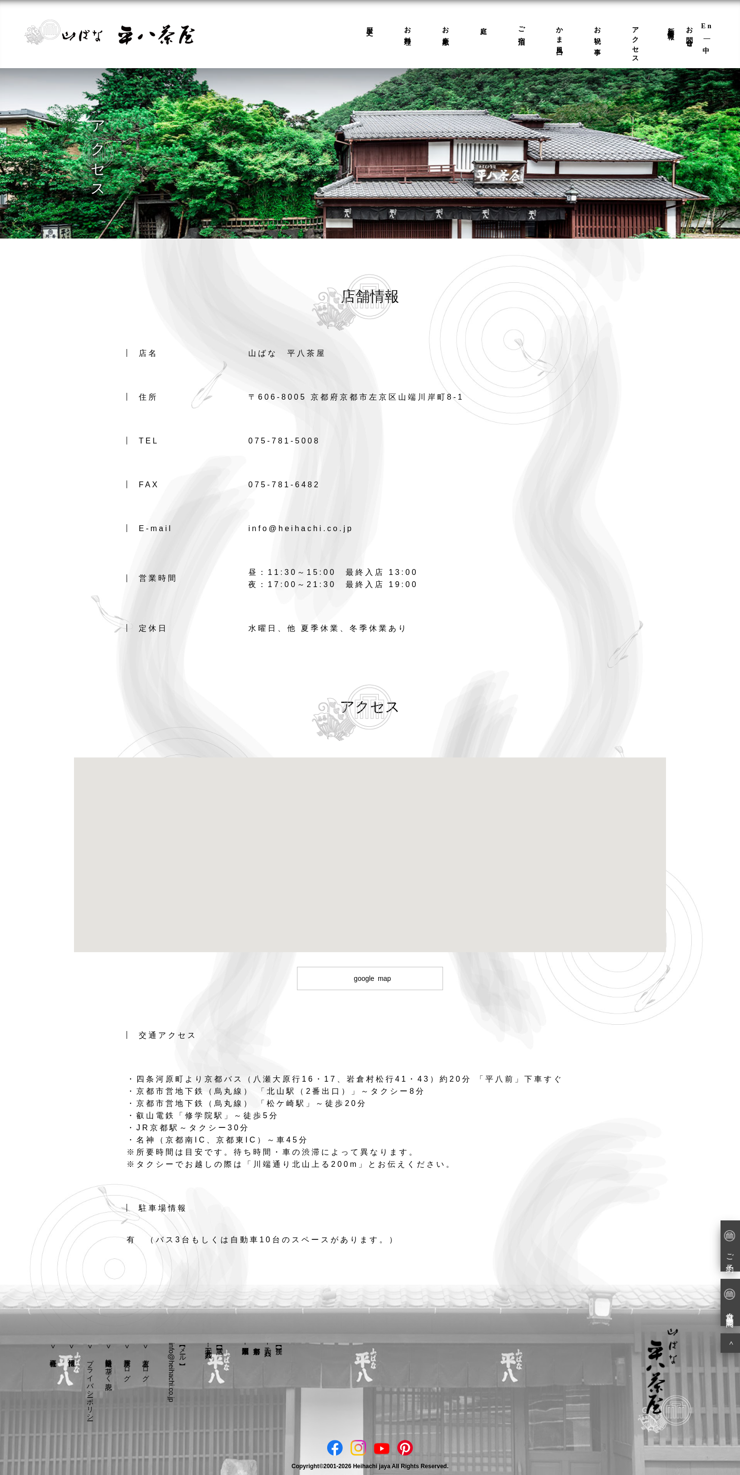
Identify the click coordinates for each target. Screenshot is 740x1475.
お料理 (407, 29)
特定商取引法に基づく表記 (108, 1366)
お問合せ (689, 33)
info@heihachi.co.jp (171, 1372)
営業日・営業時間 (729, 1302)
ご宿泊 (521, 29)
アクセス (635, 41)
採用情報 (71, 1349)
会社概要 (53, 1349)
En (707, 26)
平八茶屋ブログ (127, 1366)
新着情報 (671, 26)
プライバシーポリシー (90, 1386)
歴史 (369, 24)
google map (372, 978)
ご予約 (729, 1245)
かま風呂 (559, 33)
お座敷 (445, 29)
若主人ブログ (145, 1366)
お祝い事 (597, 33)
